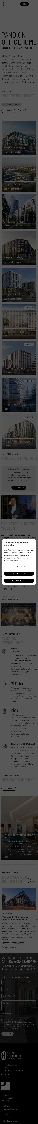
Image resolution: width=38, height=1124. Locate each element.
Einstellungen (19, 566)
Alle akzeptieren (19, 581)
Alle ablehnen (19, 574)
